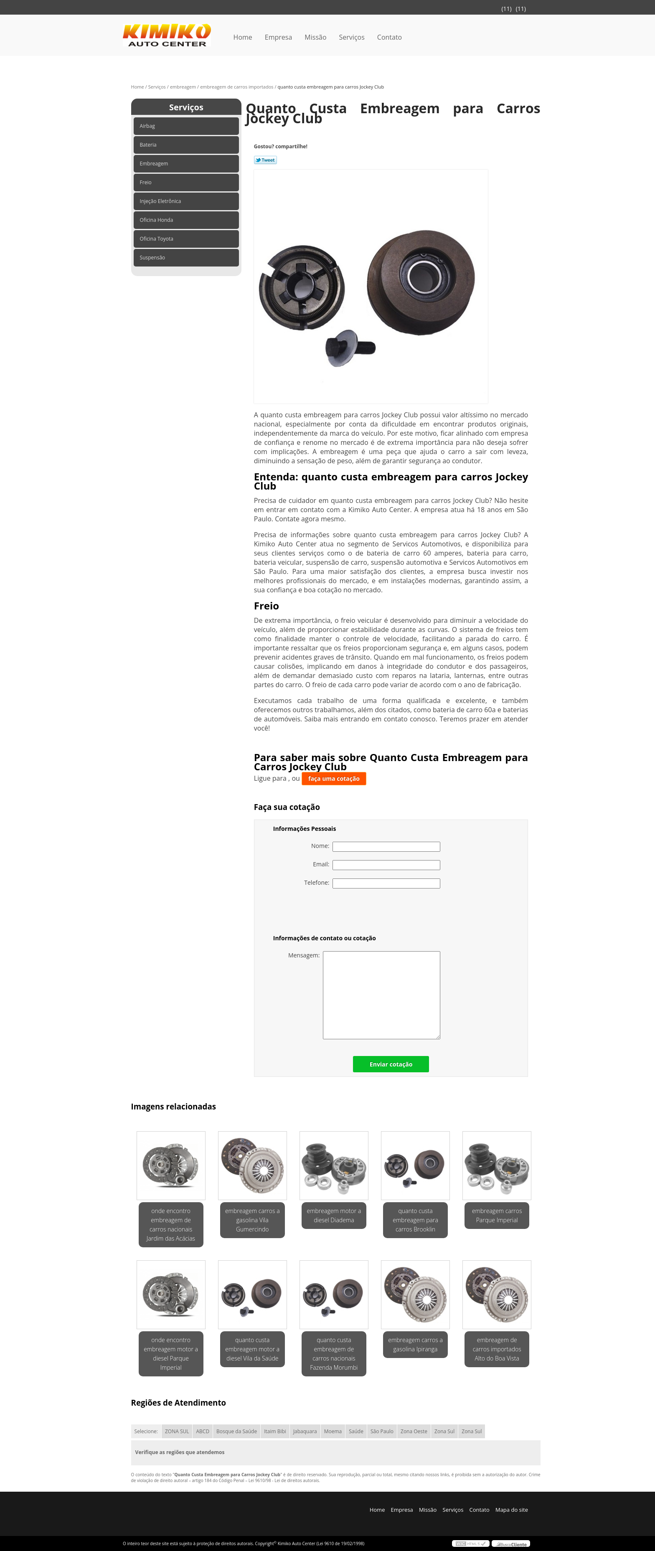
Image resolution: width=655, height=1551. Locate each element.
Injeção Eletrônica (161, 201)
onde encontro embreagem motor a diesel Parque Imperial (171, 1353)
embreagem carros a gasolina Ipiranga (415, 1344)
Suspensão (153, 257)
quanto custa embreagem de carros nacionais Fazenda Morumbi (334, 1353)
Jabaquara (305, 1431)
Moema (333, 1431)
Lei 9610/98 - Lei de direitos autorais (284, 1480)
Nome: (375, 847)
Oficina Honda (157, 219)
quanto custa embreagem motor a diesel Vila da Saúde (252, 1349)
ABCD (202, 1431)
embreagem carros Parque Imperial (497, 1215)
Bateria (149, 144)
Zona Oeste (414, 1431)
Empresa (278, 37)
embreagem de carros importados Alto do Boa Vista (497, 1349)
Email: (376, 865)
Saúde (356, 1431)
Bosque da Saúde (236, 1431)
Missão (315, 37)
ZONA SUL (177, 1431)
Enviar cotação (391, 1064)
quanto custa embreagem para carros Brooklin (415, 1220)
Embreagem (155, 163)
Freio (146, 182)
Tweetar (265, 160)
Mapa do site (511, 1509)
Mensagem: (364, 995)
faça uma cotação (334, 778)
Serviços (352, 37)
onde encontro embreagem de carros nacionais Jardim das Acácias (171, 1224)
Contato (389, 37)
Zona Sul (444, 1431)
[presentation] (326, 913)
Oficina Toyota (157, 238)
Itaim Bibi (275, 1431)
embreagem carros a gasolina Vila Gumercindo (252, 1220)
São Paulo (382, 1431)
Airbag (148, 125)
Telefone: (372, 883)
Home (243, 37)
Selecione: (146, 1431)
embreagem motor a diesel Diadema (334, 1215)
